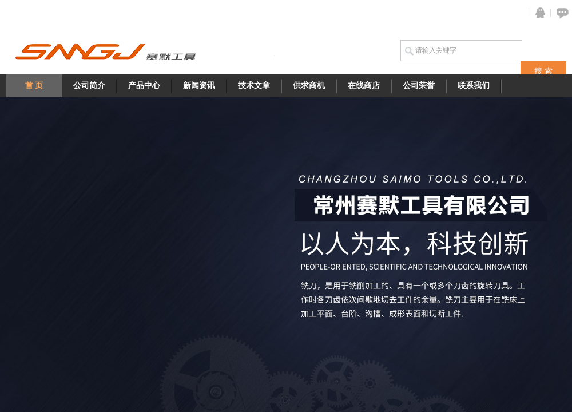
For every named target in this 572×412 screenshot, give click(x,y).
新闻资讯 (199, 85)
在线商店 (364, 85)
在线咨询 (560, 13)
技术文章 (254, 85)
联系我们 (474, 85)
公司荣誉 (419, 85)
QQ (537, 13)
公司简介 (89, 85)
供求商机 (309, 85)
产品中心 (144, 85)
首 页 (34, 85)
